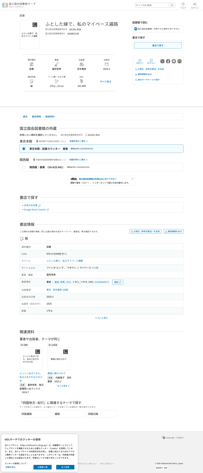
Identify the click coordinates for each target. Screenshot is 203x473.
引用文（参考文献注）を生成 (149, 69)
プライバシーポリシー (87, 463)
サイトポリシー (107, 463)
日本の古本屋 (32, 205)
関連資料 (49, 116)
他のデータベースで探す (147, 79)
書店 (25, 116)
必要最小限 (43, 467)
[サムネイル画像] (32, 359)
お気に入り (139, 61)
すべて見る (105, 81)
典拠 (117, 282)
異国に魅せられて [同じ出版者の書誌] (57, 373)
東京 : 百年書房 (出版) (57, 289)
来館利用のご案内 (79, 141)
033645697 (102, 282)
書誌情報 (36, 116)
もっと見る (64, 386)
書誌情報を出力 (143, 74)
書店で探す (158, 45)
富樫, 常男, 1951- (63, 282)
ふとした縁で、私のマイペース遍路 (65, 260)
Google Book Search (36, 209)
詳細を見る (11, 467)
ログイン (195, 5)
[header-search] (155, 5)
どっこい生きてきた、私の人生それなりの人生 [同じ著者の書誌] (31, 376)
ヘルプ (183, 5)
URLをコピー (151, 61)
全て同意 (65, 467)
